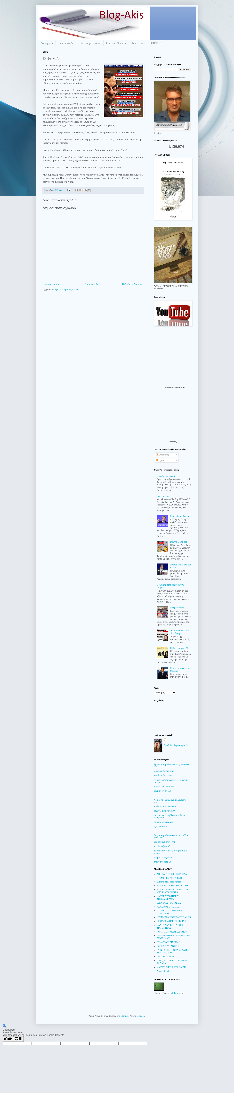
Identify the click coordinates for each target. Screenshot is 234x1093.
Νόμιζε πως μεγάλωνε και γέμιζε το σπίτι (170, 801)
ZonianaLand (163, 971)
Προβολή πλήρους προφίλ (176, 745)
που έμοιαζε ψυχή (162, 846)
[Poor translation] (18, 1039)
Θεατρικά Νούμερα (116, 43)
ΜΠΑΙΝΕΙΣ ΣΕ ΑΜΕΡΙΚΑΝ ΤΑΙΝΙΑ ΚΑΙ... (170, 912)
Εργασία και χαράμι (166, 476)
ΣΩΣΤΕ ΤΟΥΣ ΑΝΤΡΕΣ (168, 946)
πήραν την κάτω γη (162, 862)
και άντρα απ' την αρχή (164, 811)
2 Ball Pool (173, 993)
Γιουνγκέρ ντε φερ (178, 542)
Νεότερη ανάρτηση (52, 284)
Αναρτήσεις (162, 455)
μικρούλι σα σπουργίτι (164, 771)
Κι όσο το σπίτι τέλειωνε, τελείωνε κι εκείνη (171, 781)
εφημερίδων (181, 387)
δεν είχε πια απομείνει (164, 786)
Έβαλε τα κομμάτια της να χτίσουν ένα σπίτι (172, 765)
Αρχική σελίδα (91, 284)
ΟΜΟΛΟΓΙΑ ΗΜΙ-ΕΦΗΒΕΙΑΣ (171, 921)
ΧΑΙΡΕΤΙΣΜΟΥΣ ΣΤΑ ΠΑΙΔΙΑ (171, 967)
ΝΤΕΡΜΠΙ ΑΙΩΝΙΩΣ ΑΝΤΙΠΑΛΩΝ (174, 917)
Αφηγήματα (46, 43)
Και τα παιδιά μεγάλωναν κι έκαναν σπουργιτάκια (170, 816)
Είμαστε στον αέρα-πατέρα (169, 882)
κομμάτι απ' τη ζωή (162, 791)
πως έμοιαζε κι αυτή (163, 775)
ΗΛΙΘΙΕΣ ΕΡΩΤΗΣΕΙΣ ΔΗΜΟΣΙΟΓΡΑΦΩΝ (168, 897)
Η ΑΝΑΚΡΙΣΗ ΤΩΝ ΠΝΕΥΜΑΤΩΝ (174, 885)
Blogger (140, 1016)
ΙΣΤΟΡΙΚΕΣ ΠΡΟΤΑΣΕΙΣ (169, 903)
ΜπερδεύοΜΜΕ (177, 607)
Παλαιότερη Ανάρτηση (132, 284)
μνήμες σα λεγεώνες (163, 857)
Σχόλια (160, 460)
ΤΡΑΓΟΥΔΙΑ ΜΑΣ (165, 956)
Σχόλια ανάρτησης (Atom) (67, 289)
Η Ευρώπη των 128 (179, 648)
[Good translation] (8, 1039)
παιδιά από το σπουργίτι (165, 806)
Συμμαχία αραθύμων (179, 516)
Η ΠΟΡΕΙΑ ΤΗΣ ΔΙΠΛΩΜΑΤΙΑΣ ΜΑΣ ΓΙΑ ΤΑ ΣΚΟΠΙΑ (172, 891)
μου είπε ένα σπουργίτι (164, 842)
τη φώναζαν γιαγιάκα (163, 822)
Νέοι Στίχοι (138, 43)
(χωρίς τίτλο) (163, 496)
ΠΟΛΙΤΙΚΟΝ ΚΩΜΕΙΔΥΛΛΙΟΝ (172, 932)
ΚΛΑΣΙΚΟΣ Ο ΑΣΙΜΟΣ (168, 907)
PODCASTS (156, 43)
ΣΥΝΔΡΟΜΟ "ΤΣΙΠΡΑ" (168, 942)
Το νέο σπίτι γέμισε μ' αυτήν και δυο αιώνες (170, 851)
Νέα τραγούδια (66, 43)
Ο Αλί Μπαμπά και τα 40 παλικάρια (180, 632)
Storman (125, 1016)
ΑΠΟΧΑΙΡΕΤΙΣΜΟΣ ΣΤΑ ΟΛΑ (172, 874)
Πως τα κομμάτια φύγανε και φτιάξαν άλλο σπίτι (171, 836)
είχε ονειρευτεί (160, 826)
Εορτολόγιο (173, 441)
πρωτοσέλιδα (169, 387)
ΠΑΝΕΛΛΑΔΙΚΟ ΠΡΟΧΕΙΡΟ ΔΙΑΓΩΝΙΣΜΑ (171, 926)
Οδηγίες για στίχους (90, 43)
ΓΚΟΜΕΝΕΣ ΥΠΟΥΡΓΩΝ (169, 878)
